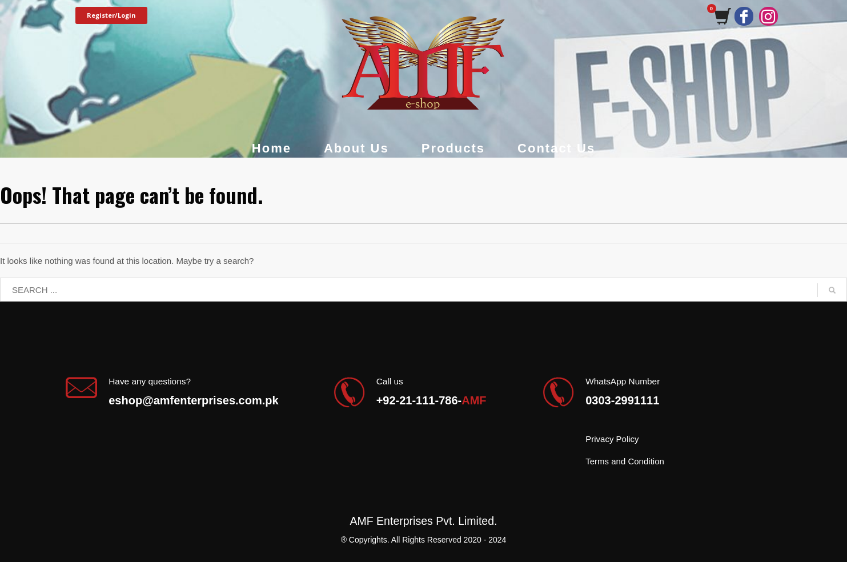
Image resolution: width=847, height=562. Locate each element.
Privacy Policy (612, 439)
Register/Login (111, 15)
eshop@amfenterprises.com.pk (193, 400)
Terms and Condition (624, 461)
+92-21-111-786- (431, 400)
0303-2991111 (622, 400)
